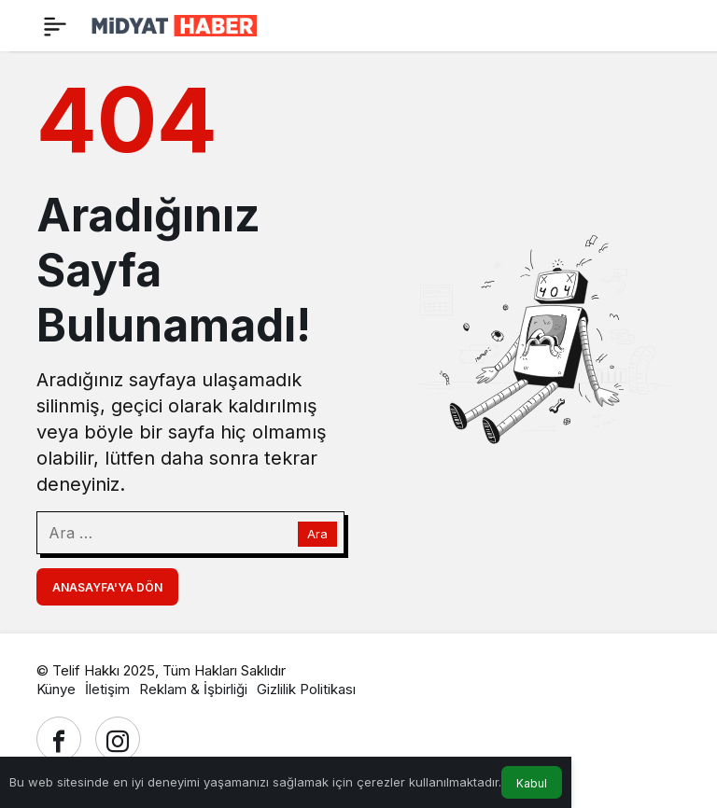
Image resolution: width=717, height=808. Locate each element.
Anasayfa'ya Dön (107, 587)
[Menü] (55, 26)
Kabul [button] (531, 783)
